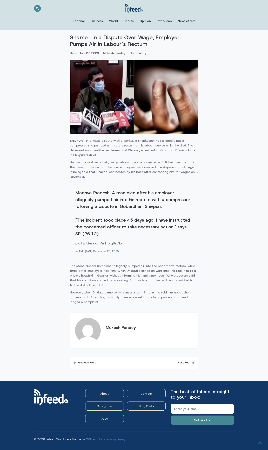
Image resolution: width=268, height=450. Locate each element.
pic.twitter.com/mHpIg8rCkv (99, 243)
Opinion (145, 21)
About (104, 394)
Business (96, 21)
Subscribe (202, 420)
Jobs (104, 419)
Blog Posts (146, 406)
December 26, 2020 (106, 251)
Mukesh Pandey (116, 53)
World (113, 21)
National (78, 21)
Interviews (164, 21)
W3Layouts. (94, 439)
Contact (146, 394)
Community (140, 53)
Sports (129, 21)
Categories (104, 406)
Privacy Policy (115, 439)
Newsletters (187, 21)
